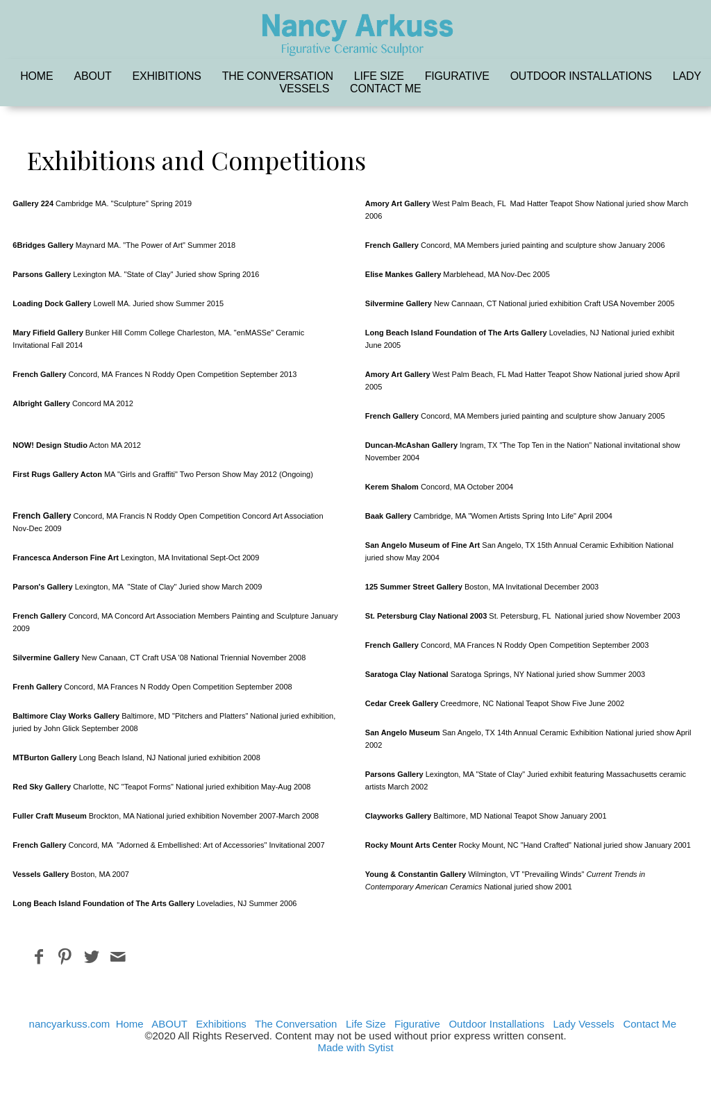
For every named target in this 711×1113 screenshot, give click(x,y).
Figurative (457, 76)
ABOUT (92, 76)
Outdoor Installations (581, 76)
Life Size (379, 76)
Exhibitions (167, 76)
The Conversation (277, 76)
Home (36, 76)
